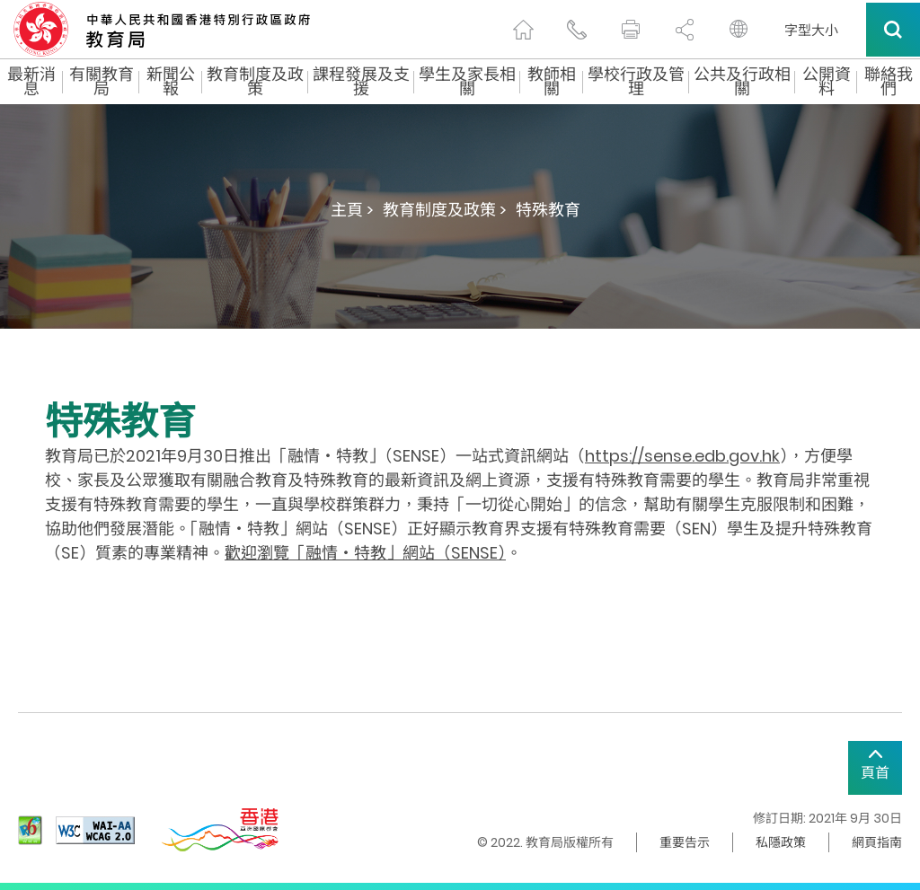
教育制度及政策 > (445, 209)
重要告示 (684, 842)
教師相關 (551, 81)
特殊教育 (548, 209)
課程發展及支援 (361, 81)
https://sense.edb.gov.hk (682, 456)
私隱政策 (781, 842)
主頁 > (352, 209)
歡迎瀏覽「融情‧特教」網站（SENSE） (365, 553)
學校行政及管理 (636, 81)
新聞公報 (170, 81)
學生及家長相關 (467, 81)
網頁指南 (877, 842)
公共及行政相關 (742, 81)
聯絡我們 (888, 81)
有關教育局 (101, 81)
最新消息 (31, 81)
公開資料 (826, 81)
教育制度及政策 (255, 81)
